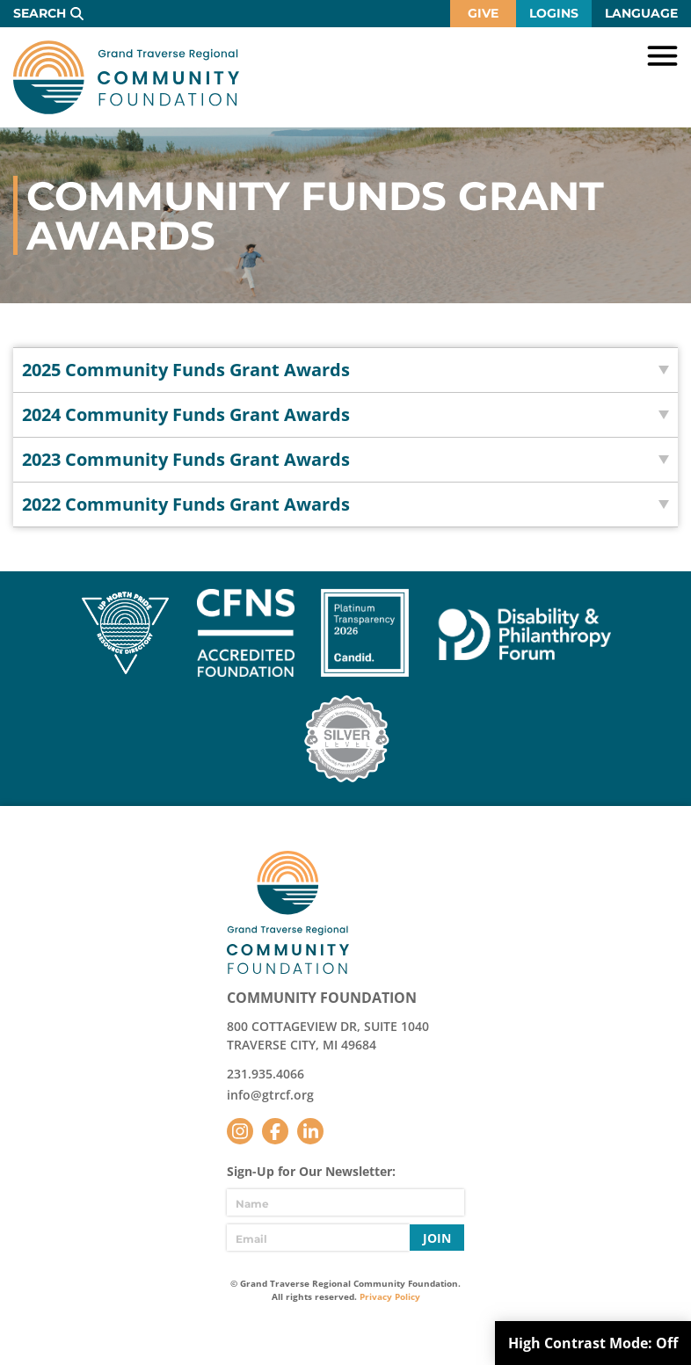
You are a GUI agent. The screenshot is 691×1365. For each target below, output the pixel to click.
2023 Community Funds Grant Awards (186, 459)
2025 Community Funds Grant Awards (186, 369)
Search (39, 13)
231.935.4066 (265, 1073)
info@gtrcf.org (270, 1094)
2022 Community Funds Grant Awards (186, 504)
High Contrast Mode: (593, 1343)
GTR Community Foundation (126, 77)
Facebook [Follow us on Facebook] (275, 1131)
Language (641, 13)
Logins (553, 13)
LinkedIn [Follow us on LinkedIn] (310, 1131)
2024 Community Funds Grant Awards (186, 414)
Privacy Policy (390, 1296)
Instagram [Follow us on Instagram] (240, 1131)
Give (483, 13)
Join (437, 1238)
